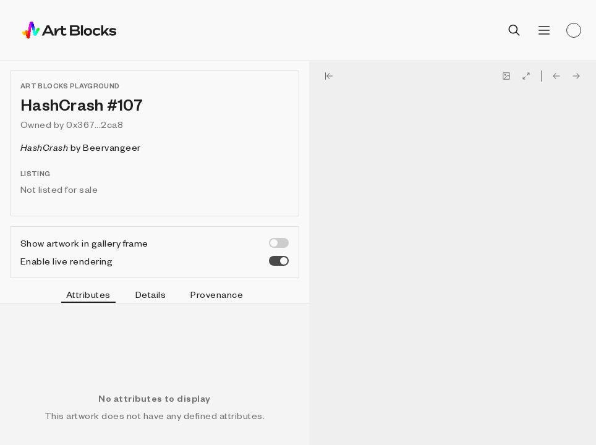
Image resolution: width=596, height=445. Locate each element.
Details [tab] (150, 294)
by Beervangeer (80, 147)
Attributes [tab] (88, 296)
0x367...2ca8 (94, 124)
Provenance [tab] (216, 294)
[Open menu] (544, 30)
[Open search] (514, 30)
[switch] (279, 243)
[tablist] (154, 296)
